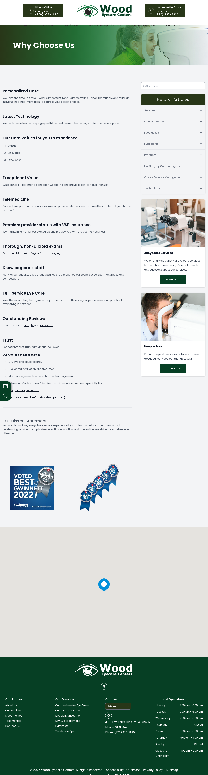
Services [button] (71, 25)
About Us (11, 712)
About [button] (48, 25)
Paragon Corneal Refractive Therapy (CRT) (36, 405)
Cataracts (61, 733)
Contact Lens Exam (67, 717)
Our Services (13, 717)
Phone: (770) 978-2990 (120, 739)
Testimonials (13, 728)
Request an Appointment (105, 25)
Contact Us (173, 25)
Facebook (46, 332)
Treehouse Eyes (65, 738)
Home (27, 25)
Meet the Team (15, 723)
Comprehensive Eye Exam (72, 712)
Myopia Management (69, 723)
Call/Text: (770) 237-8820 (167, 13)
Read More (173, 287)
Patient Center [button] (143, 25)
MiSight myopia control (23, 397)
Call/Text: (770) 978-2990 (47, 13)
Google (29, 332)
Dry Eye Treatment (67, 728)
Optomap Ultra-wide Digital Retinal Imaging (32, 260)
